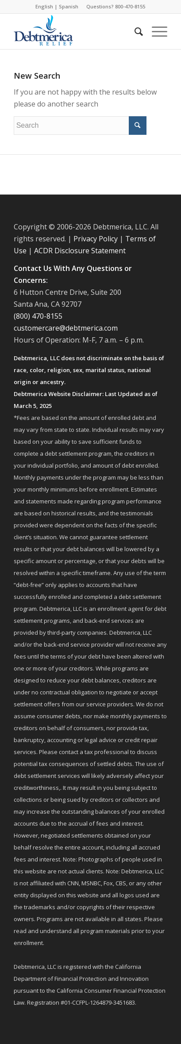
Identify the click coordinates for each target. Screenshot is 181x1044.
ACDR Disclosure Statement (80, 250)
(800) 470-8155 (38, 316)
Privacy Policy (95, 239)
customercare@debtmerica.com (66, 328)
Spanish (68, 6)
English (44, 6)
